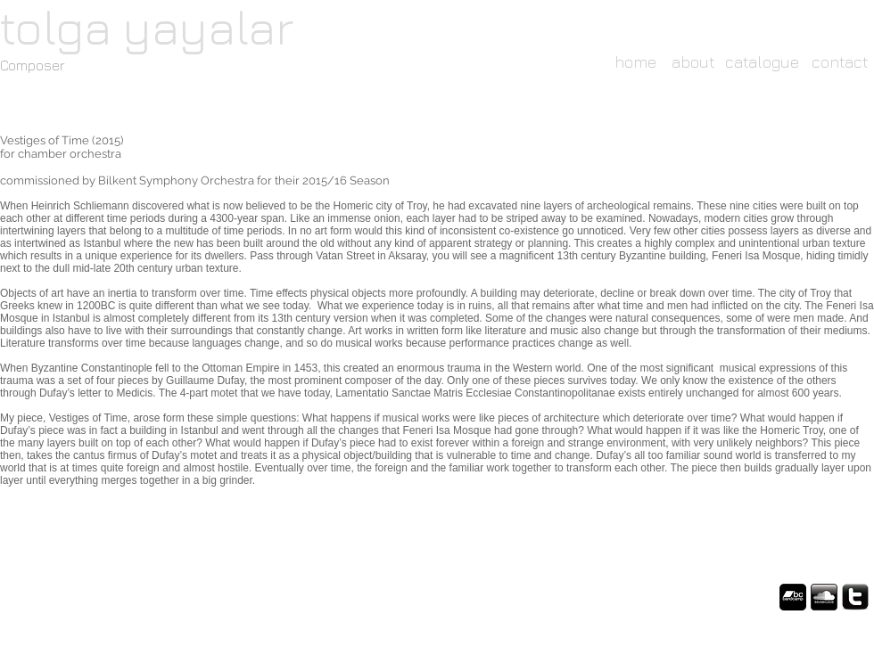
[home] (635, 62)
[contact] (839, 62)
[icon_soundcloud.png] (824, 597)
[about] (693, 62)
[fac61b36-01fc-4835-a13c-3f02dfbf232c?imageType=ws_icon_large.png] (792, 597)
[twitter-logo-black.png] (855, 597)
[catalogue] (762, 62)
